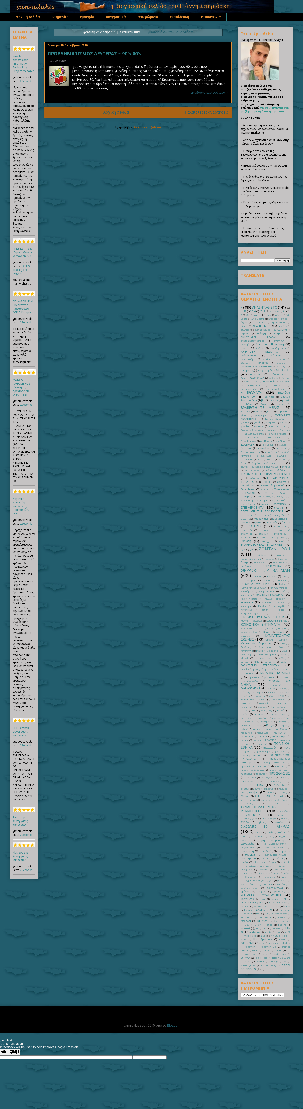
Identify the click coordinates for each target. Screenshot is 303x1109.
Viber (284, 961)
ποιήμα (245, 740)
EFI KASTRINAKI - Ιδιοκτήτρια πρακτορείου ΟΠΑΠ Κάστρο (24, 306)
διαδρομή (268, 444)
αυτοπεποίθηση (275, 388)
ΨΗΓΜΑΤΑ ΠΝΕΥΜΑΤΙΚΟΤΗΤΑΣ (262, 895)
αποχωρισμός (264, 370)
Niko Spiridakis (262, 939)
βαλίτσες (269, 396)
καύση (265, 609)
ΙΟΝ (284, 576)
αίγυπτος (246, 329)
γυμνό (283, 422)
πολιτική (262, 743)
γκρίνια (245, 422)
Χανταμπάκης (248, 884)
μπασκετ (254, 677)
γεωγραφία (260, 415)
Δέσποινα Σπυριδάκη (252, 430)
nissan (282, 939)
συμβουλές (247, 803)
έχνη (243, 549)
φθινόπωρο (263, 873)
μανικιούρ (246, 654)
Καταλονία (246, 609)
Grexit (258, 924)
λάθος (283, 643)
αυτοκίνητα (277, 385)
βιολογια (274, 400)
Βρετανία (245, 411)
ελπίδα (282, 492)
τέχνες (282, 836)
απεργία (263, 362)
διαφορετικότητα (250, 452)
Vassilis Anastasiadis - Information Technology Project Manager (23, 63)
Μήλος (282, 658)
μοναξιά (245, 669)
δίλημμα (281, 455)
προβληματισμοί (250, 755)
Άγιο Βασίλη (258, 318)
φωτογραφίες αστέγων (253, 880)
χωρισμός (279, 891)
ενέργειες (282, 496)
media (267, 932)
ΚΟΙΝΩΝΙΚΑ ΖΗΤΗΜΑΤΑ (260, 624)
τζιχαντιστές (247, 847)
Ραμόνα (283, 777)
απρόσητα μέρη (277, 374)
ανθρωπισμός (249, 355)
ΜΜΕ (256, 661)
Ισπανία (282, 580)
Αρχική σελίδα (28, 17)
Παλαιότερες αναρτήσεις (206, 112)
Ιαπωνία (257, 576)
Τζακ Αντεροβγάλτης (274, 843)
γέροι (244, 415)
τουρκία (250, 854)
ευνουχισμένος (279, 537)
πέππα (268, 729)
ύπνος (282, 865)
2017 (262, 311)
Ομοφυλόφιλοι (279, 706)
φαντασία (280, 869)
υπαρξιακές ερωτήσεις (258, 865)
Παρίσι (258, 725)
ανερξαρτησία (278, 348)
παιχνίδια (246, 717)
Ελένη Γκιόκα (248, 489)
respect (267, 950)
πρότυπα (260, 773)
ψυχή (263, 898)
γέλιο (269, 411)
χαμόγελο (282, 880)
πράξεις (248, 751)
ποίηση (257, 740)
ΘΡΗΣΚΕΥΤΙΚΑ (271, 566)
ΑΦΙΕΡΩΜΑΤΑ (251, 392)
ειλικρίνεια (255, 478)
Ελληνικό (268, 492)
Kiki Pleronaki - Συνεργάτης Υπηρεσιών (22, 731)
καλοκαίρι (247, 602)
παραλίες (249, 721)
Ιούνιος (267, 580)
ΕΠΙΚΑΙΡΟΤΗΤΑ (252, 507)
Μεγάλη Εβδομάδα (266, 654)
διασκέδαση (264, 448)
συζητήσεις (281, 799)
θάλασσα (269, 558)
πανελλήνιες (261, 717)
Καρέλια (262, 606)
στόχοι (254, 799)
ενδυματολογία (265, 496)
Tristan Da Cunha (281, 957)
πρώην (252, 777)
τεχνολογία (247, 843)
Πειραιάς (256, 729)
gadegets (285, 921)
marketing (254, 932)
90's (247, 315)
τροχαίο (265, 858)
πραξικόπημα (263, 751)
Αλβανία (245, 333)
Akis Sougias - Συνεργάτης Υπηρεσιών (21, 856)
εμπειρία (87, 17)
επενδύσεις (279, 504)
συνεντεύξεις (283, 811)
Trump (247, 961)
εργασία (245, 522)
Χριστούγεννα (275, 888)
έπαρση (265, 503)
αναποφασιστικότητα (252, 340)
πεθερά (244, 729)
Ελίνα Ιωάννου (282, 489)
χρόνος (245, 891)
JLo (256, 928)
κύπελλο (269, 639)
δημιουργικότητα (254, 433)
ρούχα (256, 788)
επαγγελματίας (248, 503)
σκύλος (283, 792)
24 (270, 311)
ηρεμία (280, 554)
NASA (243, 939)
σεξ (242, 792)
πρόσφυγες (281, 766)
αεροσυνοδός (278, 322)
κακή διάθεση (266, 591)
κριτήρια (245, 635)
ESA (266, 913)
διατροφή (281, 448)
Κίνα (278, 613)
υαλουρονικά (260, 862)
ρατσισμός (247, 781)
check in (248, 913)
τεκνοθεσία (257, 836)
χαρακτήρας (266, 884)
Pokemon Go (268, 946)
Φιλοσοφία (251, 876)
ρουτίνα (245, 788)
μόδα (283, 661)
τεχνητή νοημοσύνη (271, 840)
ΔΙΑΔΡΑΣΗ (247, 444)
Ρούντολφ (279, 785)
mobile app (250, 935)
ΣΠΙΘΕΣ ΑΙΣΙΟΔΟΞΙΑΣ (269, 796)
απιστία (281, 362)
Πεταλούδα (247, 736)
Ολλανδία (264, 703)
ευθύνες (261, 537)
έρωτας (286, 522)
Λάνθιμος (246, 647)
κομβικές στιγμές (276, 628)
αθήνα (244, 326)
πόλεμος (285, 740)
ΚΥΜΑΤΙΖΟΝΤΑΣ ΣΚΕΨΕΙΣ (265, 637)
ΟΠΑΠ (253, 710)
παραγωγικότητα (281, 717)
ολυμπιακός (247, 706)
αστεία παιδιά (251, 381)
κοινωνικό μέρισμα (251, 628)
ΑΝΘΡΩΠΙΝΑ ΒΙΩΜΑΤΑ (259, 351)
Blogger (173, 1025)
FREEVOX (261, 921)
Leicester (276, 928)
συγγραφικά (116, 17)
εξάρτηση (262, 500)
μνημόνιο (270, 661)
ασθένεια (273, 377)
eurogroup (246, 917)
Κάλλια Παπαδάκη (275, 598)
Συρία (284, 818)
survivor (245, 957)
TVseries (259, 961)
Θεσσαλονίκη (280, 562)
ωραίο (274, 898)
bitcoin (275, 906)
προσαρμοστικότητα (273, 762)
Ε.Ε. (283, 463)
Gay (247, 924)
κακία (283, 591)
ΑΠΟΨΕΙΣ (283, 370)
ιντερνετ (272, 576)
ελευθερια (265, 489)
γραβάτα (270, 422)
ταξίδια (282, 832)
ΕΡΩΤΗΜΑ (254, 526)
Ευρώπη (246, 541)
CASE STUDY (264, 910)
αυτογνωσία (253, 385)
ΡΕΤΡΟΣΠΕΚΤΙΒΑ (252, 785)
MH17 (287, 932)
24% (277, 311)
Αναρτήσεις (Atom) (147, 127)
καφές (281, 609)
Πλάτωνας (262, 736)
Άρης (243, 377)
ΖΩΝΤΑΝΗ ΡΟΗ (274, 549)
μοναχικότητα (260, 669)
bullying (248, 909)
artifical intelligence (252, 902)
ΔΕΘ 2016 (282, 426)
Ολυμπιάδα (281, 703)
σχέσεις (261, 822)
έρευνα (258, 522)
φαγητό (263, 869)
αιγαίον (282, 326)
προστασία (264, 766)
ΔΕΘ (270, 426)
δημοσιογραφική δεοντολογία (261, 437)
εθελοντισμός (252, 470)
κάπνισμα (246, 606)
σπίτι (243, 799)
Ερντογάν (272, 522)
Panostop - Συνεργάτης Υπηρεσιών (20, 820)
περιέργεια (246, 732)
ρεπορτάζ (275, 781)
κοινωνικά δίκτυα (276, 620)
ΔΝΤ (259, 459)
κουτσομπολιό (249, 632)
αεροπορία (259, 322)
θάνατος (282, 558)
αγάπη (256, 315)
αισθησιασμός (262, 329)
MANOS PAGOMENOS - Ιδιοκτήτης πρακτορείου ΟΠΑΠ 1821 (22, 387)
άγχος (244, 322)
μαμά (284, 650)
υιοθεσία (285, 862)
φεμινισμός (247, 873)
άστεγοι (286, 377)
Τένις (271, 836)
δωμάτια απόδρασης (263, 463)
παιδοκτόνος (278, 714)
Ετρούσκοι (280, 533)
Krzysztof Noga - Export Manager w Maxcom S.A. (23, 252)
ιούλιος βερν (248, 580)
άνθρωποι (276, 355)
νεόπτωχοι (246, 692)
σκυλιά (270, 792)
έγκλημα (286, 466)
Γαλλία (258, 411)
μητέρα (244, 661)
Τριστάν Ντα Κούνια (275, 854)
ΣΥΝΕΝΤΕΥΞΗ (255, 815)
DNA (258, 913)
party (261, 943)
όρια (263, 710)
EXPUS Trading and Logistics (21, 269)
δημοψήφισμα (248, 441)
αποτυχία (282, 366)
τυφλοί (245, 862)
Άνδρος (260, 348)
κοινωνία (257, 620)
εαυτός (244, 466)
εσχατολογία (266, 530)
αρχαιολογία (257, 378)
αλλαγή (261, 333)
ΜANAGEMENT (250, 688)
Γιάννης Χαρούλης (275, 418)
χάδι (271, 880)
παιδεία (280, 710)
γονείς (257, 422)
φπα (284, 876)
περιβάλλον (281, 729)
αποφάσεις (247, 370)
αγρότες (272, 318)
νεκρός (283, 688)
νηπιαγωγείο (274, 692)
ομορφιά (262, 706)
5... (284, 311)
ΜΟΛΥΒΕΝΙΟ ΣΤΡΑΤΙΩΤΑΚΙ (260, 665)
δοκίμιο (270, 459)
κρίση (280, 632)
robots (279, 950)
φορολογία (269, 876)
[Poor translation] (14, 1052)
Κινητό (244, 620)
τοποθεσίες (266, 851)
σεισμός (282, 788)
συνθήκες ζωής (249, 818)
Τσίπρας (280, 858)
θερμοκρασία (261, 562)
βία (263, 400)
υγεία (274, 862)
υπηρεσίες (60, 17)
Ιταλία (282, 584)
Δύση (244, 463)
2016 (253, 311)
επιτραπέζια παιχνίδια (272, 515)
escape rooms (279, 913)
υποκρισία (246, 869)
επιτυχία (245, 518)
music (263, 935)
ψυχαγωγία (247, 899)
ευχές (282, 541)
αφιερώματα (148, 17)
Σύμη (276, 803)
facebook (246, 921)
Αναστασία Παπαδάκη (270, 344)
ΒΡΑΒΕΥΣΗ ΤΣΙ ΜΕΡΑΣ (260, 407)
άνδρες (245, 348)
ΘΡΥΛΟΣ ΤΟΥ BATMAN (265, 570)
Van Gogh (273, 961)
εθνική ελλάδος (275, 470)
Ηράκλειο (261, 554)
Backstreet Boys (278, 902)
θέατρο (245, 562)
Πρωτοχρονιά (267, 777)
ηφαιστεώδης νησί (251, 558)
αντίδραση (267, 359)
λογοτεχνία (247, 650)
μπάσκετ (269, 677)
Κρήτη (267, 632)
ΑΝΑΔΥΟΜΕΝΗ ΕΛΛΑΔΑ (259, 337)
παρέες (282, 721)
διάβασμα (266, 441)
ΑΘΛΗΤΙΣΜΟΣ (261, 326)
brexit (286, 906)
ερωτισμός (246, 530)
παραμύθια (266, 721)
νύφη (271, 695)
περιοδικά (262, 732)
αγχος (284, 318)
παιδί (244, 714)
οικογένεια (279, 699)
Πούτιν (286, 747)
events (281, 917)
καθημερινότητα (278, 587)
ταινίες (270, 832)
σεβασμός (269, 788)
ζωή (251, 549)
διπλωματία (247, 459)
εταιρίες (263, 533)
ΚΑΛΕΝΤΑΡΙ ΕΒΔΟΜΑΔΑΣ (270, 595)
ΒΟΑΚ (249, 404)
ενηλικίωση (247, 500)
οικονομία (246, 703)
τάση (243, 836)
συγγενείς (266, 799)
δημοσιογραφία (277, 433)
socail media (279, 954)
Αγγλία (267, 315)
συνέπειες (280, 814)
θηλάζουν (246, 566)
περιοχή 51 (280, 732)
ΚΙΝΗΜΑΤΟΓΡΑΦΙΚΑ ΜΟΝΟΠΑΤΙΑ (263, 617)
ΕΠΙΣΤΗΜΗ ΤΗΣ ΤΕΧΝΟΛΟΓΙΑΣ (262, 511)
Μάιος (259, 650)
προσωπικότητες (278, 769)
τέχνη (244, 840)
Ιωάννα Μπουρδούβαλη (253, 587)
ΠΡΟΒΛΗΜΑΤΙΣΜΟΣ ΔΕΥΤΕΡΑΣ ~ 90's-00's (94, 53)
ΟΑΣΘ (281, 695)
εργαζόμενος (279, 518)
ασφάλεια (285, 381)
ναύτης (271, 688)
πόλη (248, 743)
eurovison (265, 917)
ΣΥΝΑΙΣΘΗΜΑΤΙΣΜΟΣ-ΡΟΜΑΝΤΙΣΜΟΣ (258, 809)
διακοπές (246, 448)
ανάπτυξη (279, 340)
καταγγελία (279, 606)
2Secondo (26, 81)
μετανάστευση (263, 658)
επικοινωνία (211, 17)
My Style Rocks (279, 935)
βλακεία (286, 400)
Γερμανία (281, 411)
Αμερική (278, 333)
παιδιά (259, 714)
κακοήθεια (246, 595)
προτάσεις (246, 773)
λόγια (282, 647)
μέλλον (283, 654)
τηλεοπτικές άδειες (274, 847)
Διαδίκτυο (281, 441)
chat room (284, 909)
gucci (269, 924)
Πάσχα (270, 725)
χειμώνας (282, 884)
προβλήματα (280, 751)
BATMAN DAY (261, 906)
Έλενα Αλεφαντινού (272, 485)
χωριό (261, 891)
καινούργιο (247, 591)
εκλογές (281, 481)
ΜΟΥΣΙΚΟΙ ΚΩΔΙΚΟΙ (275, 672)
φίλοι (287, 873)
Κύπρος (282, 639)
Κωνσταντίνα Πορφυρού (257, 643)
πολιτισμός (269, 747)
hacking (282, 924)
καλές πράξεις (249, 598)
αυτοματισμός (248, 388)
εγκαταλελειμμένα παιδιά (265, 466)
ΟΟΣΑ (244, 710)
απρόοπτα (256, 374)
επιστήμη (279, 507)
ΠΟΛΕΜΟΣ (270, 740)
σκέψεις (254, 792)
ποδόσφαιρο (279, 736)
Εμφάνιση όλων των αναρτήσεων (170, 32)
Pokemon (250, 946)
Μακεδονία (272, 650)
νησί (287, 692)
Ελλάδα (250, 493)
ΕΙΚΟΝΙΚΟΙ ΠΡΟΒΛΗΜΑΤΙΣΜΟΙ (265, 474)
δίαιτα (282, 444)
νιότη (247, 695)
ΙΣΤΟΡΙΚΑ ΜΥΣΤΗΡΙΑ (255, 584)
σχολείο (280, 822)
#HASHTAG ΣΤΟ (264, 307)
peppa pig (273, 943)
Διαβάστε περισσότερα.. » (209, 92)
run (288, 950)
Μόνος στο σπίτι (281, 669)
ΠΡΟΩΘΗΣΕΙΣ (279, 773)
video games (248, 965)
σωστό (259, 832)
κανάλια (282, 602)
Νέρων (260, 692)
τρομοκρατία (248, 858)
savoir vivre (251, 954)
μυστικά (276, 684)
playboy (286, 943)
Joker (265, 928)
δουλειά (282, 459)
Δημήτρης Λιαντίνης (279, 430)
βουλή (280, 404)
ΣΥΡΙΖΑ (245, 822)
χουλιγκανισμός (249, 887)
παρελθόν (246, 725)
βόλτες (264, 404)
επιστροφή (247, 515)
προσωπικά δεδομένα (252, 769)
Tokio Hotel (261, 957)
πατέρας (282, 725)
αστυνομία (269, 381)
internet (245, 928)
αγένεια (278, 315)
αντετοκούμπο (248, 359)
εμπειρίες (246, 496)
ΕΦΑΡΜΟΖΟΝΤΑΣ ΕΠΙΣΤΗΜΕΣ (261, 544)
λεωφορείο (265, 647)
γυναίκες (259, 426)
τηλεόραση (247, 851)
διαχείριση (271, 452)
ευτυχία (266, 541)
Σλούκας (245, 796)
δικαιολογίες (264, 455)
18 (245, 311)
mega (278, 932)
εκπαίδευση (179, 17)
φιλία (277, 873)
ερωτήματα (280, 526)
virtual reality (268, 965)
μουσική (249, 673)
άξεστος (245, 362)
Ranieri (255, 950)
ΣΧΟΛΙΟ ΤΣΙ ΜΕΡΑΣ (265, 826)
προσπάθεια (247, 766)
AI (285, 899)
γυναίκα (245, 426)
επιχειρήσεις (260, 518)
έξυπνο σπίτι (279, 500)
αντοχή (282, 359)
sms (265, 954)
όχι (271, 710)
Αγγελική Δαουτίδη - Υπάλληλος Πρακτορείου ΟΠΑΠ (21, 506)
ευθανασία (246, 537)
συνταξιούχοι (269, 818)
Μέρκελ (244, 658)
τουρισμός (284, 851)
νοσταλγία (259, 695)
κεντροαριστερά (249, 613)
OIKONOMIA (247, 943)
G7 (275, 921)
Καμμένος (267, 602)
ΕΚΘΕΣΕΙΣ (267, 481)
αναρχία (245, 344)
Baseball (245, 906)
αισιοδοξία (280, 329)
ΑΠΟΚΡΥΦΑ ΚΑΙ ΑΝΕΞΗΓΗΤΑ (257, 366)
